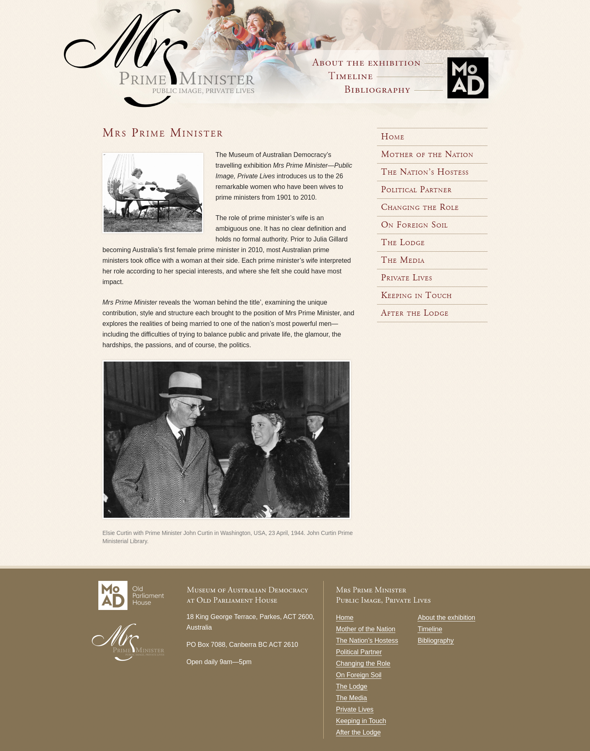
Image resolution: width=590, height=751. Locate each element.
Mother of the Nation (427, 154)
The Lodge (403, 242)
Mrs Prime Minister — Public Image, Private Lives (184, 61)
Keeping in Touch (416, 295)
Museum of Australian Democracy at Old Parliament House (468, 75)
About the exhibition (446, 617)
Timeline (385, 76)
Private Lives (406, 278)
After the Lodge (415, 313)
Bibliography (394, 89)
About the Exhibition (377, 62)
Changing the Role (420, 207)
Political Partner (416, 190)
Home (392, 137)
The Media (402, 260)
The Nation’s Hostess (425, 172)
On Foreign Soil (414, 225)
